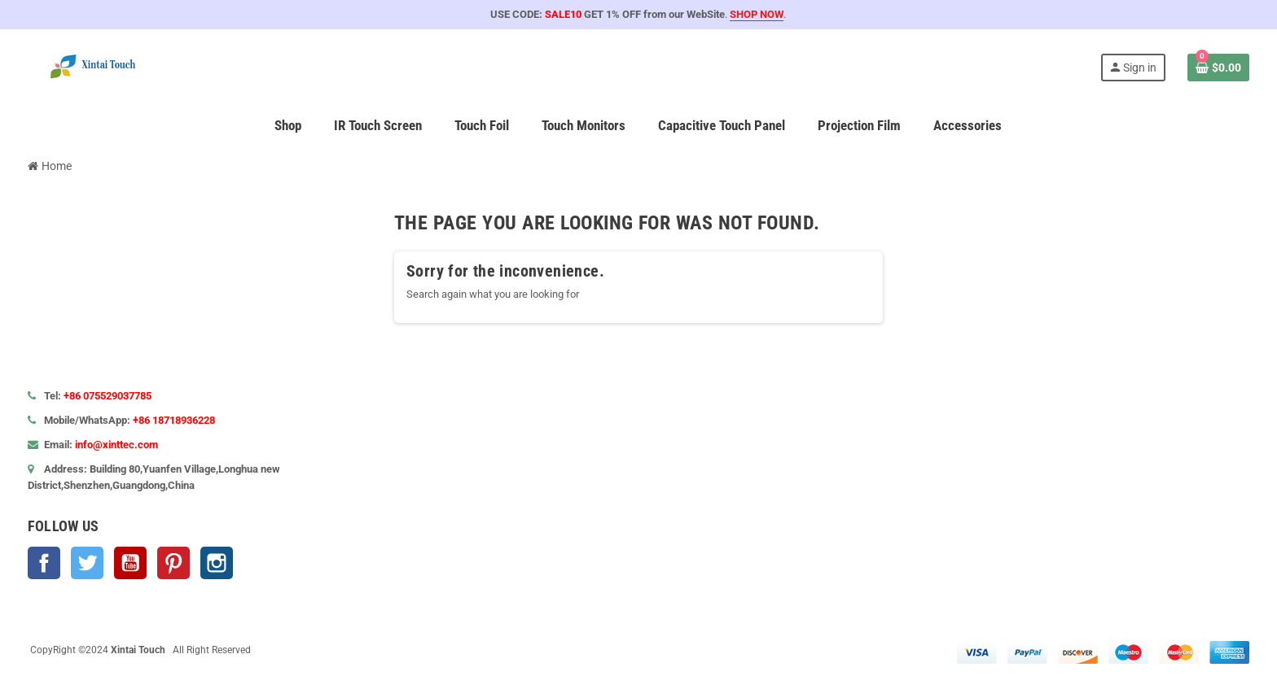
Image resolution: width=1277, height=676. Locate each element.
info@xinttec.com (116, 444)
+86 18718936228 (174, 420)
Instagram (216, 563)
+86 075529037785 (107, 396)
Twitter (87, 563)
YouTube (130, 563)
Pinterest (173, 563)
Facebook (44, 563)
